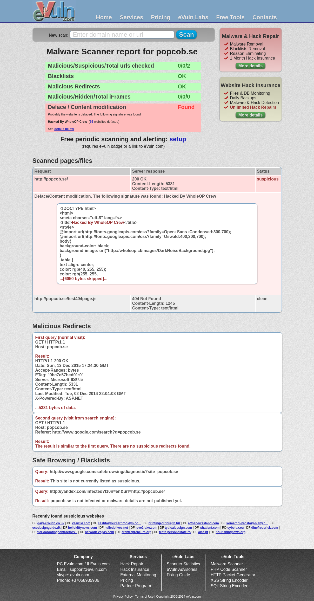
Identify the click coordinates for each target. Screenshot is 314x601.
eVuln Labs (193, 17)
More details (250, 66)
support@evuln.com (88, 569)
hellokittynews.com (82, 527)
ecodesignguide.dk (46, 527)
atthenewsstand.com (203, 523)
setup (178, 139)
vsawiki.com (81, 523)
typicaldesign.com (178, 527)
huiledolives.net (116, 527)
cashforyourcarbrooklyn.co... (119, 523)
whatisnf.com (209, 527)
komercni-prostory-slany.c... (247, 523)
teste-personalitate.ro (175, 532)
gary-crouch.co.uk (50, 523)
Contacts (264, 17)
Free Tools (230, 17)
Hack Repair (131, 564)
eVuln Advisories (182, 569)
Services (131, 17)
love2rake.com (146, 527)
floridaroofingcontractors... (57, 532)
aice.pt (203, 532)
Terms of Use (144, 596)
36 (91, 122)
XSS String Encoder (229, 580)
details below (64, 129)
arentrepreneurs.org (136, 532)
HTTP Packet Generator (233, 575)
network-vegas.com (99, 532)
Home (104, 17)
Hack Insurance (134, 569)
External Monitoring (138, 575)
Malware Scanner (227, 564)
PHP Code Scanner (229, 569)
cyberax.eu (236, 527)
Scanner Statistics (183, 564)
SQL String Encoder (229, 586)
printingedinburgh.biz (164, 523)
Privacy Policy (123, 596)
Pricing (160, 17)
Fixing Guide (178, 575)
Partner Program (135, 586)
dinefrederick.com (264, 527)
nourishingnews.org (230, 532)
